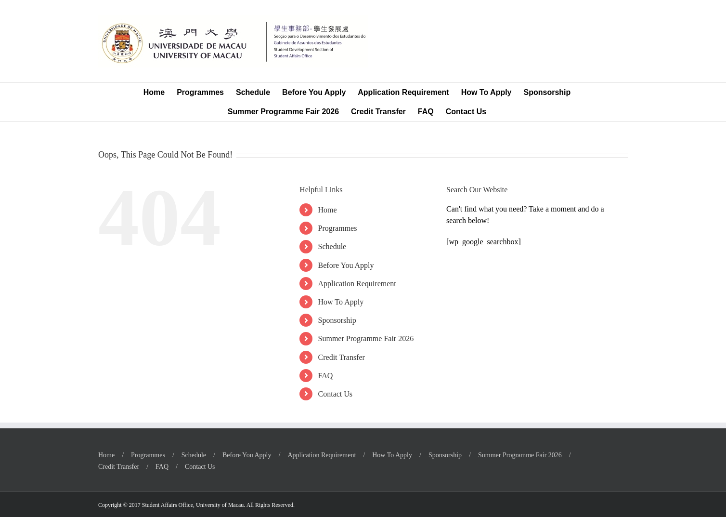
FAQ (325, 375)
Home (327, 210)
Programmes (337, 228)
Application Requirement (357, 283)
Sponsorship (337, 320)
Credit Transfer (341, 357)
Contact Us (335, 394)
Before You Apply (346, 265)
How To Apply (341, 302)
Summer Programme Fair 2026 (366, 338)
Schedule (332, 246)
